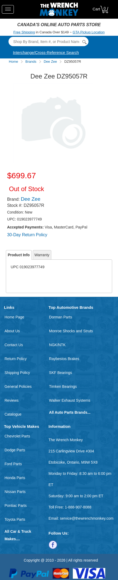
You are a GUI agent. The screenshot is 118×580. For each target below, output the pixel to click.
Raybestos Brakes (64, 359)
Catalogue (13, 414)
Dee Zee (50, 62)
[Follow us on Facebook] (53, 544)
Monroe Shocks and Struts (71, 331)
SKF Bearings (60, 372)
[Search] (48, 41)
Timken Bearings (63, 386)
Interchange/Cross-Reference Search (46, 52)
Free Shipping (24, 32)
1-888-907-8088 (78, 507)
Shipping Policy (17, 372)
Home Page (14, 317)
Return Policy (16, 359)
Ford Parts (13, 464)
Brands (31, 62)
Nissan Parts (15, 492)
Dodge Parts (15, 450)
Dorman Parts (60, 317)
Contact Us (14, 345)
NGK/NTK (57, 345)
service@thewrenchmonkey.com (86, 518)
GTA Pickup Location (88, 32)
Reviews (12, 400)
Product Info (19, 255)
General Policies (18, 386)
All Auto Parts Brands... (70, 412)
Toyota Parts (15, 519)
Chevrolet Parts (17, 436)
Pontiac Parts (16, 505)
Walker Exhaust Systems (69, 400)
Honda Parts (15, 478)
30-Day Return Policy (27, 234)
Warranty (42, 255)
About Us (12, 331)
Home (13, 62)
